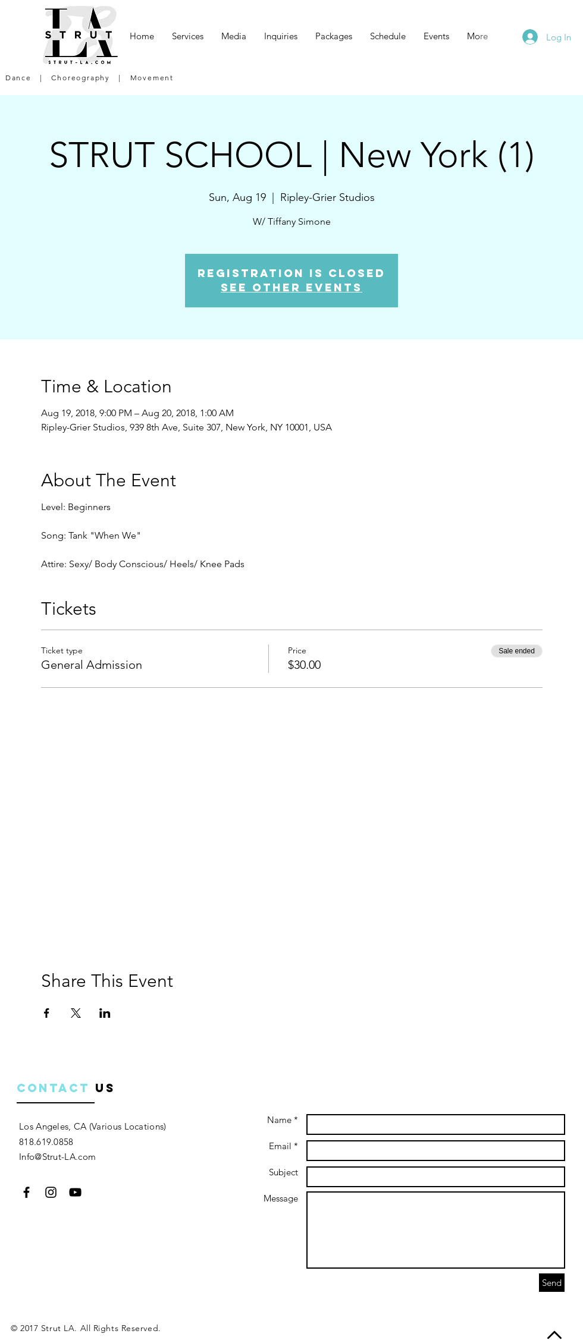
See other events (291, 287)
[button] (187, 36)
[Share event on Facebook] (46, 1013)
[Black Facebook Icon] (26, 1192)
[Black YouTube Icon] (75, 1192)
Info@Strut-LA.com (57, 1156)
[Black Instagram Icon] (50, 1192)
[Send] (552, 1282)
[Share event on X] (76, 1013)
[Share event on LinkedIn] (105, 1013)
